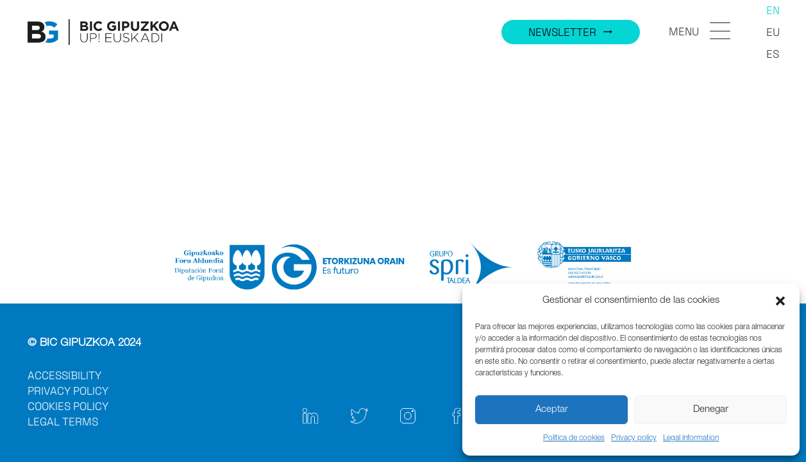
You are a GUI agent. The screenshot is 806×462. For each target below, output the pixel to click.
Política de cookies (574, 438)
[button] (780, 301)
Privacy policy (634, 438)
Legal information (691, 438)
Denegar (710, 410)
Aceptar (551, 410)
